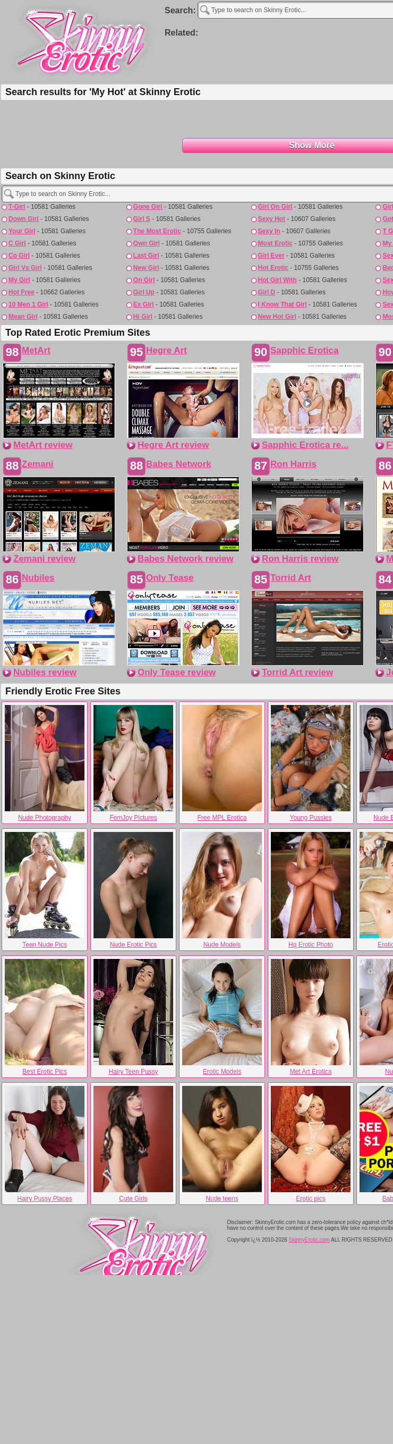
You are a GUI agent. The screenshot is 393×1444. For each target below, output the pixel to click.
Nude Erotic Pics (133, 889)
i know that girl (282, 304)
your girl (21, 231)
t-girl (16, 206)
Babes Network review (185, 559)
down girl (23, 219)
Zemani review (44, 559)
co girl (19, 255)
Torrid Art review (297, 672)
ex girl (143, 304)
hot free (21, 292)
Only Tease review (177, 672)
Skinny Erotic (82, 40)
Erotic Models (222, 1016)
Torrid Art (290, 578)
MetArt (36, 350)
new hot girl (277, 316)
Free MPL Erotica (222, 762)
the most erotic (157, 231)
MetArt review (42, 445)
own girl (146, 243)
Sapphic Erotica (304, 350)
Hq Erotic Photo (310, 889)
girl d (267, 292)
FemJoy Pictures (133, 762)
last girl (146, 255)
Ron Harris (293, 464)
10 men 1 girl (28, 304)
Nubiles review (44, 672)
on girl (144, 280)
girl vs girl (25, 267)
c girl (17, 243)
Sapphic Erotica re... (305, 445)
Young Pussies (310, 762)
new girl (146, 267)
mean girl (23, 316)
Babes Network (178, 464)
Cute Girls (133, 1143)
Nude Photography (44, 762)
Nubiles (38, 578)
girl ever (271, 255)
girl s (141, 219)
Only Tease (169, 578)
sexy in (269, 231)
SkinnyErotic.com (309, 1240)
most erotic (275, 243)
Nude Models (222, 889)
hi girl (142, 316)
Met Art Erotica (310, 1016)
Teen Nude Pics (44, 889)
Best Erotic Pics (44, 1016)
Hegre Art (166, 350)
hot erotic (273, 267)
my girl (19, 280)
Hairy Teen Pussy (133, 1016)
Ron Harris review (300, 559)
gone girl (148, 206)
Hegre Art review (173, 445)
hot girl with (277, 280)
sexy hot (271, 219)
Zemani (38, 464)
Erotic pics (310, 1143)
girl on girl (275, 206)
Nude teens (222, 1143)
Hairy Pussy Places (44, 1143)
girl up (144, 292)
